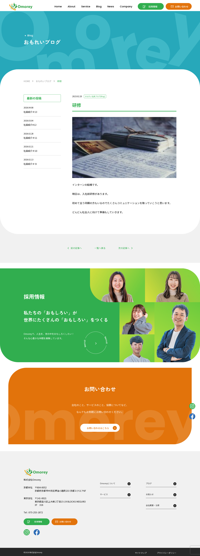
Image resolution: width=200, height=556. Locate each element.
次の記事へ (123, 248)
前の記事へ (76, 248)
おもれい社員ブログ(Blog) (96, 96)
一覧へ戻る (100, 248)
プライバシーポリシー (166, 553)
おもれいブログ (43, 81)
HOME (27, 81)
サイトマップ (141, 553)
